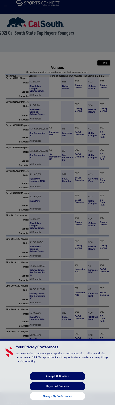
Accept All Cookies (57, 394)
